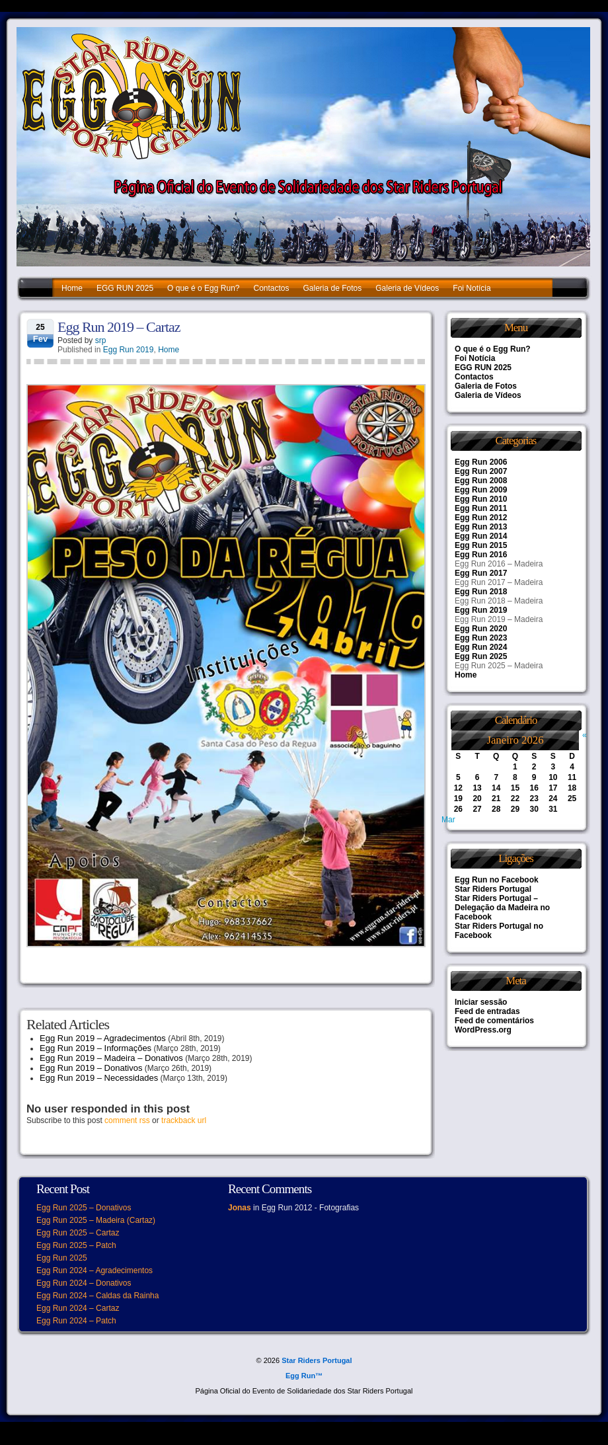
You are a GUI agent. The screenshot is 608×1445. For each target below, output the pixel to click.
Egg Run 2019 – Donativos (91, 1068)
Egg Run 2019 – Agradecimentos (103, 1038)
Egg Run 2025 (481, 656)
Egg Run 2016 (481, 554)
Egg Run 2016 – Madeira (499, 563)
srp (100, 340)
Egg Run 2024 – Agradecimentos (94, 1270)
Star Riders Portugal (493, 889)
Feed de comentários (494, 1020)
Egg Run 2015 (481, 545)
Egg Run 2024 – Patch (76, 1320)
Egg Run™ (304, 1376)
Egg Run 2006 (481, 462)
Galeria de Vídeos (407, 288)
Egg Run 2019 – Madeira (499, 619)
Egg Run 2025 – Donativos (83, 1207)
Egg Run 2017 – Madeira (499, 582)
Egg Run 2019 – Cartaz (118, 327)
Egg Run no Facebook (497, 879)
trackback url (183, 1120)
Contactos (271, 288)
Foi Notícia (471, 288)
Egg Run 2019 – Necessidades (99, 1078)
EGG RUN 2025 (124, 288)
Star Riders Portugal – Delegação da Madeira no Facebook (502, 907)
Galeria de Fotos (332, 288)
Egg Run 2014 (481, 536)
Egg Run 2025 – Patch (76, 1245)
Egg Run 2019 (128, 349)
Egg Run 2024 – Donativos (83, 1283)
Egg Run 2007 (481, 471)
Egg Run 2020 (481, 628)
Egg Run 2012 (481, 517)
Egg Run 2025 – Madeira (499, 665)
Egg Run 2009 (481, 489)
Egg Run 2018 (481, 591)
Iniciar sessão (481, 1002)
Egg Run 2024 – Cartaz (77, 1308)
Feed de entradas (487, 1011)
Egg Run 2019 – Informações (95, 1048)
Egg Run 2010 (481, 499)
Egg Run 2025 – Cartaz (77, 1232)
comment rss (127, 1120)
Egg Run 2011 (481, 508)
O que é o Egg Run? (203, 288)
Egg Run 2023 (481, 638)
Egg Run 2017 (481, 573)
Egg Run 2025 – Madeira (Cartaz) (95, 1220)
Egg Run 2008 (481, 480)
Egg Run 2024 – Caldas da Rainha (97, 1295)
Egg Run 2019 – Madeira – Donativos (111, 1058)
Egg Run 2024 (481, 647)
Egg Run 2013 (481, 526)
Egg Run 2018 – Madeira (499, 600)
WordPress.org (483, 1030)
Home (72, 288)
